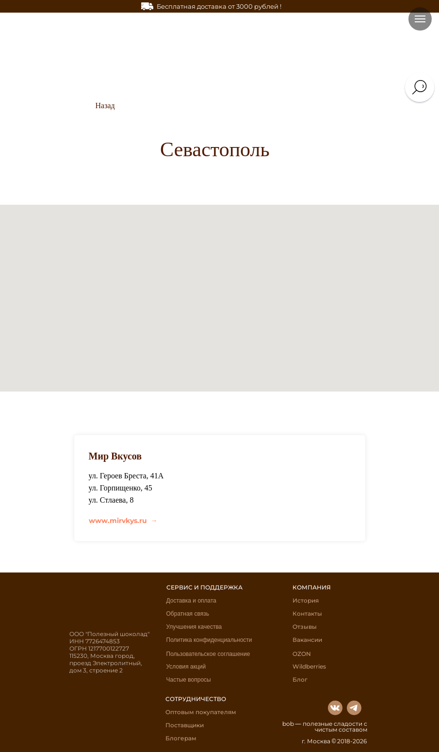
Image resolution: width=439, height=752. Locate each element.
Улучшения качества (194, 626)
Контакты (307, 613)
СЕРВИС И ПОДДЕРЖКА (204, 587)
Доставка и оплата (191, 600)
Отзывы (305, 626)
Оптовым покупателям (200, 712)
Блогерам (180, 738)
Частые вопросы (188, 679)
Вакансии (307, 639)
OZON (302, 653)
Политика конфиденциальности (209, 640)
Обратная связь (187, 613)
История (306, 600)
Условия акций (186, 666)
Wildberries (309, 666)
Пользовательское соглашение (208, 654)
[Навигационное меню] (420, 19)
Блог (300, 679)
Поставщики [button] (184, 725)
